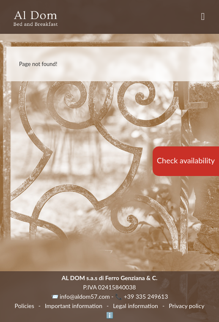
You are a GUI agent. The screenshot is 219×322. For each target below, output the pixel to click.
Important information (73, 305)
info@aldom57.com (85, 296)
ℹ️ (109, 315)
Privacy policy (186, 305)
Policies (24, 305)
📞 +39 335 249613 (141, 296)
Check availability (186, 160)
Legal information (135, 305)
